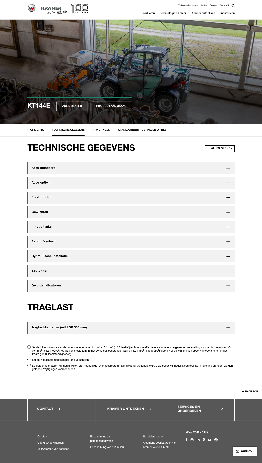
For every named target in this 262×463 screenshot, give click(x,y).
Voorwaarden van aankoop (53, 448)
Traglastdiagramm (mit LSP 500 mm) (59, 327)
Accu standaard (44, 168)
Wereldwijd (224, 5)
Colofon (42, 436)
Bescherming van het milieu (107, 447)
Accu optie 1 (41, 182)
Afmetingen (101, 130)
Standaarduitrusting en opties (142, 130)
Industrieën (227, 13)
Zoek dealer (72, 106)
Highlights (35, 130)
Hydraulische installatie (50, 256)
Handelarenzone (153, 436)
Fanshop (213, 5)
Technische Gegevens (68, 130)
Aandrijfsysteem (44, 241)
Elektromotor (42, 197)
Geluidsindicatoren (46, 285)
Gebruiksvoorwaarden (50, 442)
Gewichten (40, 212)
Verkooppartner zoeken (188, 5)
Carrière (204, 5)
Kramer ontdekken (203, 13)
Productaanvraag (111, 106)
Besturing (39, 271)
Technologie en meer (173, 13)
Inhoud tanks (42, 226)
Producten (148, 13)
